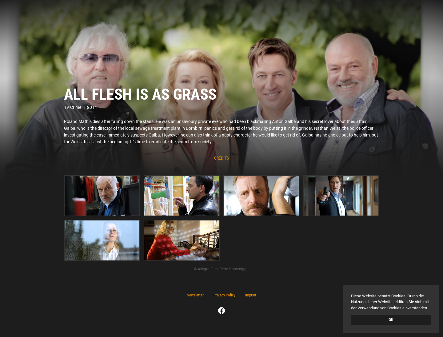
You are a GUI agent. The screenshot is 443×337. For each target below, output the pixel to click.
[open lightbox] (102, 195)
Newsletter (195, 295)
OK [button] (391, 320)
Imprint (250, 295)
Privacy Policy (224, 295)
